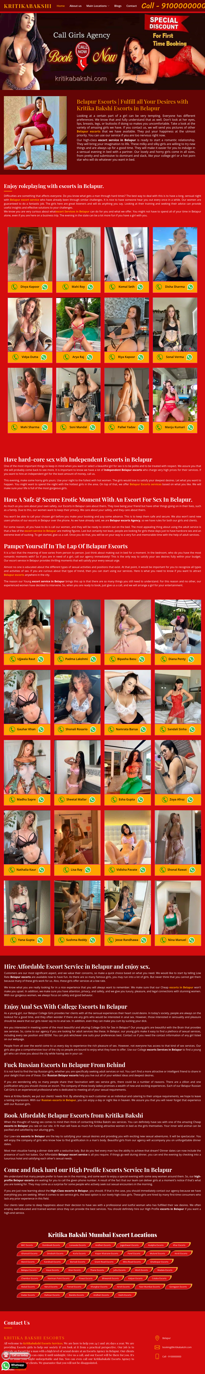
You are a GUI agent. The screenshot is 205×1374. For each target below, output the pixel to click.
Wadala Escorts (164, 1242)
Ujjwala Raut (26, 645)
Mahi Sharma (30, 417)
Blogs (118, 5)
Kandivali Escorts (52, 1234)
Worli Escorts (141, 1242)
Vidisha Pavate (127, 845)
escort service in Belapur (40, 520)
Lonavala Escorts (77, 1217)
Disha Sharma (175, 283)
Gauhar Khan (26, 712)
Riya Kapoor (126, 350)
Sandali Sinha (177, 712)
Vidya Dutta (30, 350)
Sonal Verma (175, 350)
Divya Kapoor (30, 283)
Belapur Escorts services (146, 474)
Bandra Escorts (76, 1267)
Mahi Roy (78, 283)
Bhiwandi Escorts (110, 1251)
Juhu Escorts (119, 1242)
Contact (131, 5)
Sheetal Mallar (76, 779)
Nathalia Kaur (26, 845)
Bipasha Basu (126, 645)
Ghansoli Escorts (29, 1226)
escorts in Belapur (181, 960)
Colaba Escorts (159, 1251)
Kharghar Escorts (99, 1259)
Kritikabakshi (28, 5)
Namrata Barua (127, 712)
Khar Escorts (179, 1217)
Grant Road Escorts (104, 1234)
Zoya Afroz (177, 779)
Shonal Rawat (177, 845)
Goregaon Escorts (178, 1259)
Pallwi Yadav (126, 417)
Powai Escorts (86, 1251)
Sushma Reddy (76, 912)
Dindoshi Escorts (55, 1226)
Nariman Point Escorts (59, 1251)
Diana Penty (177, 645)
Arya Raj (78, 350)
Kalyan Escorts (135, 1251)
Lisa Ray (76, 845)
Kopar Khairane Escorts (106, 1226)
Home (61, 5)
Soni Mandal (78, 417)
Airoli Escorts (181, 1226)
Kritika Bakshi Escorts (108, 1368)
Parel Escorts (134, 1226)
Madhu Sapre (26, 779)
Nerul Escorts (51, 1259)
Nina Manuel (177, 912)
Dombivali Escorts (51, 1217)
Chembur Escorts (29, 1251)
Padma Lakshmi (76, 645)
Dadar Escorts (28, 1267)
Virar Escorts (74, 1242)
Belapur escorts (88, 131)
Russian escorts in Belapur (59, 1073)
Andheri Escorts (103, 1217)
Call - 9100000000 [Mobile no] (171, 1329)
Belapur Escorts (29, 1242)
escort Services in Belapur (72, 211)
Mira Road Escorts (132, 1234)
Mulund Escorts (157, 1226)
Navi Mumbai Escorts (149, 1259)
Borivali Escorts (77, 1234)
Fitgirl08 (20, 1342)
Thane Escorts (97, 1242)
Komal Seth (126, 283)
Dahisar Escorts (52, 1267)
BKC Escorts (27, 1217)
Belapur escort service (24, 200)
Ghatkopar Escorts (159, 1234)
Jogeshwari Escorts (129, 1217)
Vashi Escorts (124, 1267)
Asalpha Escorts (156, 1217)
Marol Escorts (28, 1234)
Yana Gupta (26, 912)
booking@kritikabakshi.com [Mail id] (177, 1319)
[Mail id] (158, 1329)
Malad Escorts (28, 1259)
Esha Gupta (127, 779)
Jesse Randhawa (126, 912)
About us (75, 5)
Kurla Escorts (79, 1226)
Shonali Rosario (77, 712)
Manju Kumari (175, 417)
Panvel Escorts (74, 1259)
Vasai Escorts (52, 1242)
